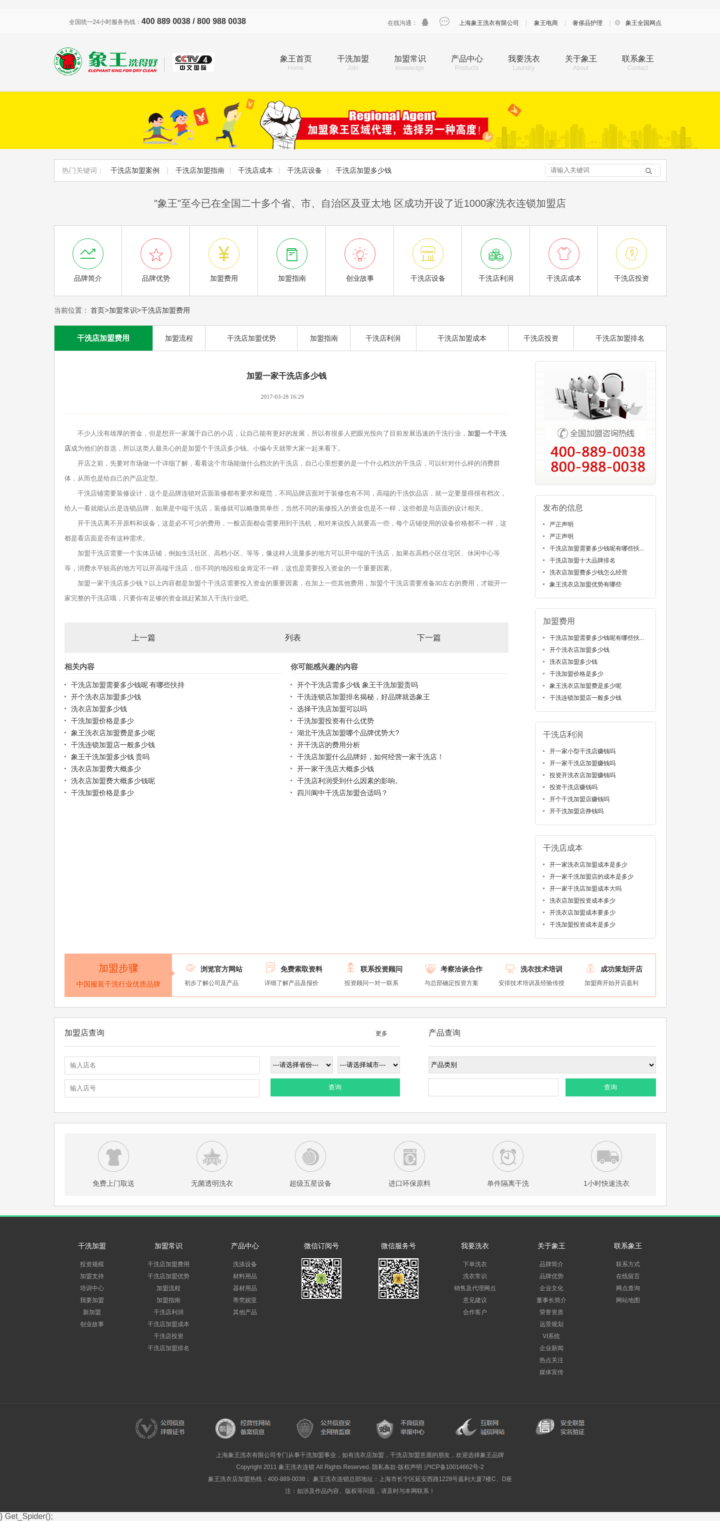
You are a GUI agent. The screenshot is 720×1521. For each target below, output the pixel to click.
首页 (97, 310)
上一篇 (144, 637)
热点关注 (552, 1360)
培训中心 (92, 1288)
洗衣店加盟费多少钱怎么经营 (589, 572)
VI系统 (551, 1336)
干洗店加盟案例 (135, 170)
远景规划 (552, 1324)
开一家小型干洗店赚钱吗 (583, 751)
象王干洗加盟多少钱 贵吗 (110, 757)
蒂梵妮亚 (245, 1300)
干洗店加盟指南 (200, 170)
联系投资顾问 (381, 969)
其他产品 (245, 1312)
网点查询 (628, 1288)
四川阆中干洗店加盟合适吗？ (342, 793)
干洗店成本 (255, 170)
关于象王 (581, 58)
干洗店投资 (541, 338)
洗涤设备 (245, 1264)
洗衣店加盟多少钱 (99, 709)
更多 (382, 1033)
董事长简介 (551, 1300)
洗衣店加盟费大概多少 (106, 769)
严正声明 (562, 524)
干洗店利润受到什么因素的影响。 (349, 781)
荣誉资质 (552, 1312)
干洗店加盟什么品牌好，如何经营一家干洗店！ (370, 757)
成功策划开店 (621, 969)
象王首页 (296, 58)
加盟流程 (179, 338)
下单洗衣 (475, 1264)
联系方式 (628, 1264)
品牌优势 (552, 1276)
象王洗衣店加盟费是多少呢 (113, 733)
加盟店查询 (84, 1032)
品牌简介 (552, 1264)
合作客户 (475, 1312)
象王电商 (546, 22)
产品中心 (467, 58)
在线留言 (628, 1276)
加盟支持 (92, 1276)
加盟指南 (324, 338)
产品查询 (444, 1032)
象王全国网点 (644, 22)
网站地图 (628, 1300)
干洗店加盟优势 (251, 338)
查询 (335, 1087)
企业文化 (552, 1288)
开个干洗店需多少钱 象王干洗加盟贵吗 (357, 685)
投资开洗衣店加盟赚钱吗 (583, 775)
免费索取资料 (301, 969)
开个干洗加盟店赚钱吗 (580, 799)
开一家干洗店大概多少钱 (335, 769)
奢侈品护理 (587, 22)
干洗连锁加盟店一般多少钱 (113, 745)
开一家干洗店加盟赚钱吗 (583, 763)
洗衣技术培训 (541, 969)
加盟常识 (410, 58)
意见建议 (475, 1300)
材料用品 (245, 1276)
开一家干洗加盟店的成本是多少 (592, 876)
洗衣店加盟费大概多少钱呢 (113, 781)
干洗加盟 (353, 58)
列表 (293, 637)
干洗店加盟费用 (165, 310)
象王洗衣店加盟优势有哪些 (586, 584)
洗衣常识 (475, 1276)
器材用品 (245, 1288)
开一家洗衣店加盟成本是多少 (589, 864)
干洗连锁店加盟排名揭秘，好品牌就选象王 (363, 697)
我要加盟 (92, 1300)
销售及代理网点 (475, 1288)
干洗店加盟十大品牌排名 (583, 560)
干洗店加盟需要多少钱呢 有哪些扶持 (128, 685)
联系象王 (638, 58)
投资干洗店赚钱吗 (574, 787)
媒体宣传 (552, 1372)
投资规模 (92, 1264)
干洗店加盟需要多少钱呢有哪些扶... (597, 548)
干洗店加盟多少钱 (364, 170)
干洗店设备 (304, 170)
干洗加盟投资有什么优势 (335, 721)
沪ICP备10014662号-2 (454, 1467)
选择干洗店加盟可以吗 (332, 709)
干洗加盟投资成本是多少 (583, 924)
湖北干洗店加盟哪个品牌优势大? (348, 733)
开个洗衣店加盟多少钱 (106, 697)
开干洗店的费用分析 (328, 745)
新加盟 (92, 1312)
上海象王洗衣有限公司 (489, 22)
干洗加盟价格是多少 (102, 721)
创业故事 (92, 1324)
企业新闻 (552, 1348)
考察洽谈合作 (461, 969)
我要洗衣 (524, 58)
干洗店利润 (383, 338)
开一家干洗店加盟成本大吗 (586, 888)
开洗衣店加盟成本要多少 (583, 912)
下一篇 (429, 637)
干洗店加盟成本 (462, 338)
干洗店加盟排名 (620, 338)
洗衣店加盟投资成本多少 (583, 900)
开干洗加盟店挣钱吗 (577, 811)
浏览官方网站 (221, 969)
